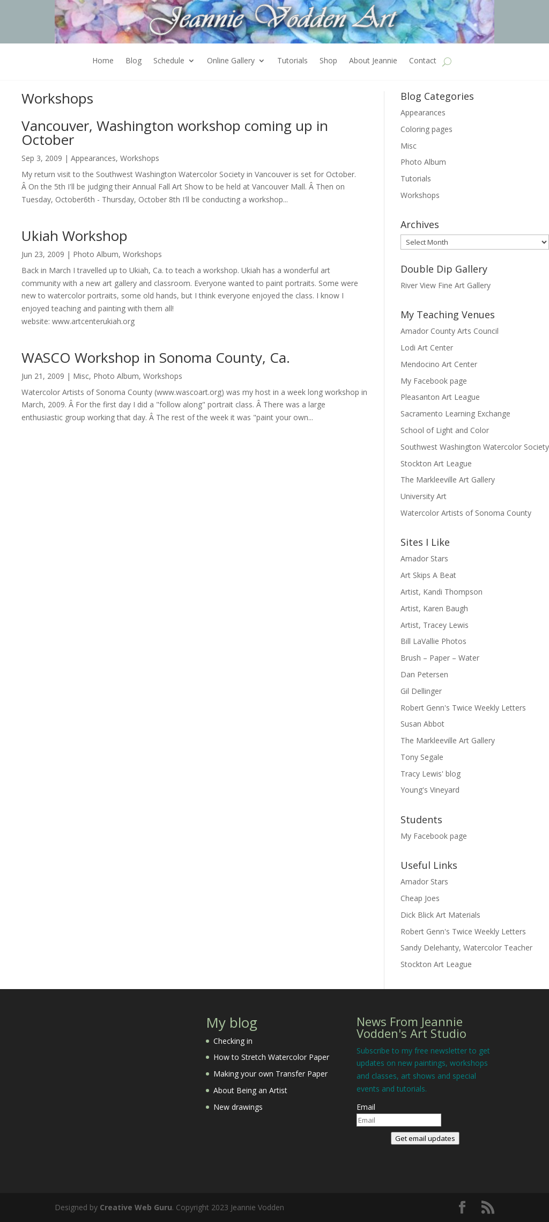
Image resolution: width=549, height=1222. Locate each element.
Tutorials (292, 61)
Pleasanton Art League (440, 397)
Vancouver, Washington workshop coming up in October (174, 132)
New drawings (238, 1107)
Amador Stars (424, 558)
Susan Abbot (422, 724)
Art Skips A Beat (428, 575)
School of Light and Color (444, 430)
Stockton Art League (436, 463)
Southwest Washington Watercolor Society (474, 447)
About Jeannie (373, 61)
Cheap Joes (420, 898)
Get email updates (425, 1138)
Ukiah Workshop (74, 235)
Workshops (139, 158)
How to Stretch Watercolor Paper (271, 1057)
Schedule (168, 61)
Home (103, 61)
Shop (328, 61)
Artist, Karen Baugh (434, 608)
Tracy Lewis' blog (430, 774)
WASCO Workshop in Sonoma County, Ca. (155, 357)
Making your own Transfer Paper (270, 1074)
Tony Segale (421, 757)
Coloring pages (426, 129)
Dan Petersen (424, 674)
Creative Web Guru (136, 1207)
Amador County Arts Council (449, 331)
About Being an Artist (250, 1090)
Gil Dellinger (421, 691)
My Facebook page (433, 381)
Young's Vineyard (429, 790)
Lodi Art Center (426, 347)
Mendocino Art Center (438, 364)
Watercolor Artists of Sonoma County (465, 513)
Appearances (93, 158)
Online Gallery (231, 61)
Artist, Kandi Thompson (441, 592)
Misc (81, 376)
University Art (423, 496)
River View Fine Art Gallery (445, 285)
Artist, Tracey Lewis (434, 625)
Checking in (233, 1041)
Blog (133, 61)
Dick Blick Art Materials (440, 915)
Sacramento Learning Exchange (455, 413)
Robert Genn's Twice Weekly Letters (463, 708)
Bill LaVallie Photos (433, 641)
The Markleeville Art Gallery (447, 479)
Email (366, 1107)
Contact (422, 61)
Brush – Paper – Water (439, 658)
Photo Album (95, 254)
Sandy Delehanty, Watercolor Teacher (466, 947)
